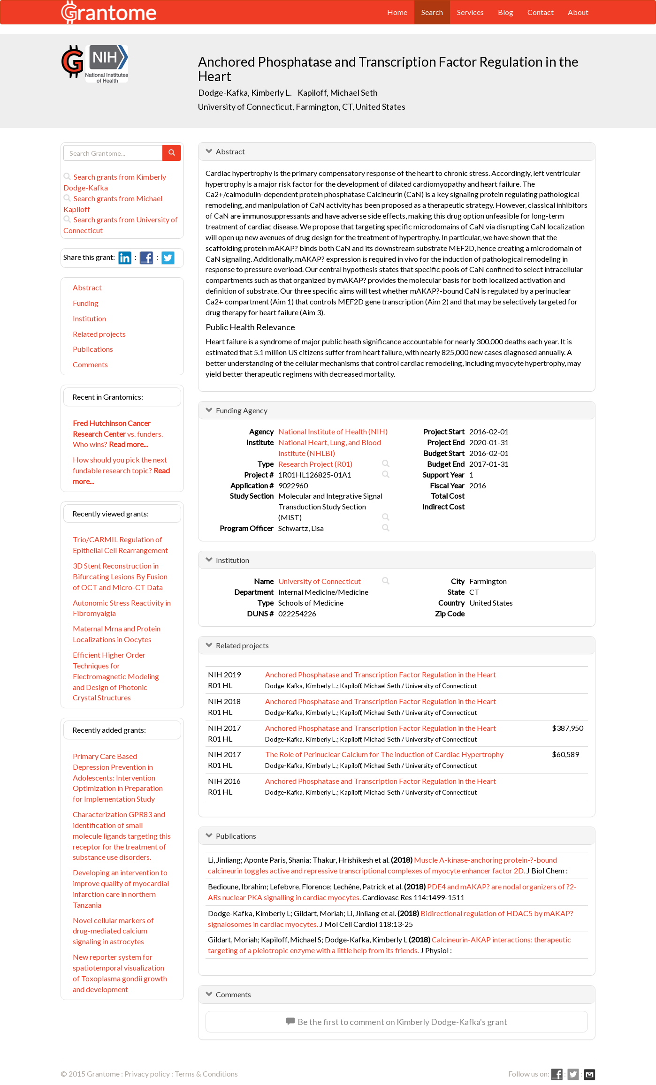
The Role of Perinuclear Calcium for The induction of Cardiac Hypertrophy (384, 754)
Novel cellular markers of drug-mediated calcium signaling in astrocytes (113, 931)
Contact (540, 12)
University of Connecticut (319, 581)
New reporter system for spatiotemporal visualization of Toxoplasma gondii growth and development (120, 973)
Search (432, 12)
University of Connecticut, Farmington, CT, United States (301, 106)
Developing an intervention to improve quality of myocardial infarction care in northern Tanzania (121, 888)
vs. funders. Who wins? (118, 433)
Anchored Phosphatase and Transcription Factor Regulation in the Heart (380, 674)
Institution (89, 318)
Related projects (99, 333)
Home (397, 12)
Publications (93, 348)
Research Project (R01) (315, 463)
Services (470, 12)
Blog (505, 12)
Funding (86, 302)
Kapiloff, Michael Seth (337, 92)
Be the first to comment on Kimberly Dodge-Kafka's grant (396, 1022)
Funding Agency (241, 410)
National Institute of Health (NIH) (333, 431)
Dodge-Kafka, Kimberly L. (245, 92)
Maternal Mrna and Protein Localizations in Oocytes (116, 634)
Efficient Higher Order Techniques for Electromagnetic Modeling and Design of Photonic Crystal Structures (116, 676)
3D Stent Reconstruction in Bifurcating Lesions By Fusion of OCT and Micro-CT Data (120, 576)
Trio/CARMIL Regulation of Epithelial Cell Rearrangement (120, 544)
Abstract (87, 287)
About (578, 12)
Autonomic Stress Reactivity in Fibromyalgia (122, 608)
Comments (90, 364)
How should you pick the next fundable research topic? (121, 470)
